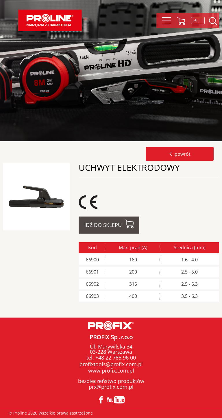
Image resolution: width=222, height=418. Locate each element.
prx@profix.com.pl (111, 386)
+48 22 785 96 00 (115, 357)
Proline (50, 20)
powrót (179, 154)
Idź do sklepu (103, 224)
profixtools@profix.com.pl (111, 364)
